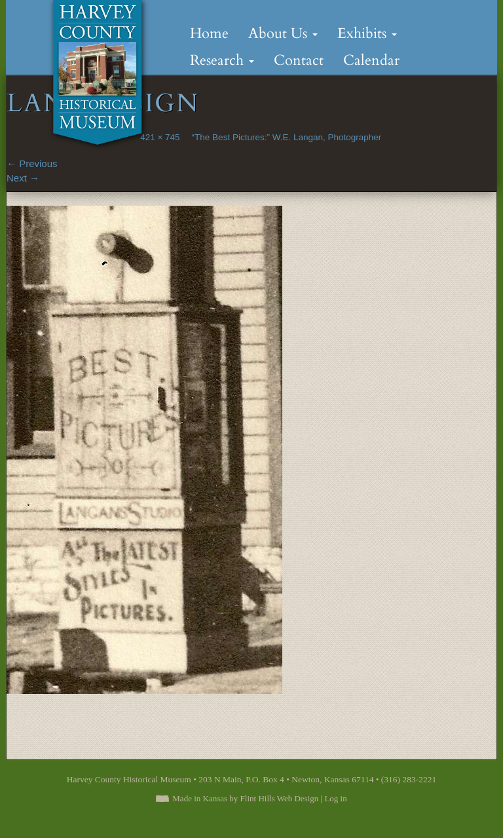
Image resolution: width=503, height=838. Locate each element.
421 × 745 (159, 137)
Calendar (371, 60)
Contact (299, 60)
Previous (32, 163)
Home (209, 33)
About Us (283, 33)
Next (23, 177)
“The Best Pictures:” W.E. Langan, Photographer (287, 137)
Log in (335, 798)
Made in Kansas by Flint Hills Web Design (245, 798)
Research (222, 60)
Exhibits (367, 33)
